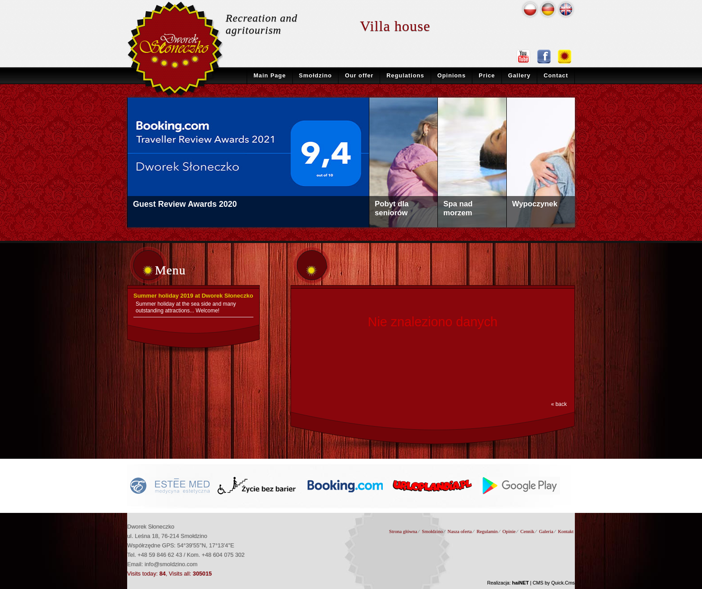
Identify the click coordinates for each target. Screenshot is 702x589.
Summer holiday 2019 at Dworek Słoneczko (193, 295)
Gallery (519, 75)
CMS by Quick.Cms (554, 582)
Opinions (451, 75)
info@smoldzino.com (171, 564)
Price (487, 75)
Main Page (269, 75)
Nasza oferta (460, 531)
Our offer (359, 75)
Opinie (508, 531)
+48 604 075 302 (223, 554)
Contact (556, 75)
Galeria (546, 531)
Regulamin (486, 531)
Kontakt (566, 531)
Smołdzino (315, 75)
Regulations (405, 75)
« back (559, 404)
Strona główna (403, 531)
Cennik (527, 531)
